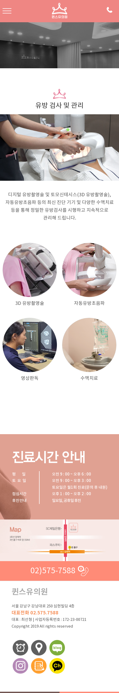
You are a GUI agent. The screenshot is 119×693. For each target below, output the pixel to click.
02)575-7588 (53, 571)
